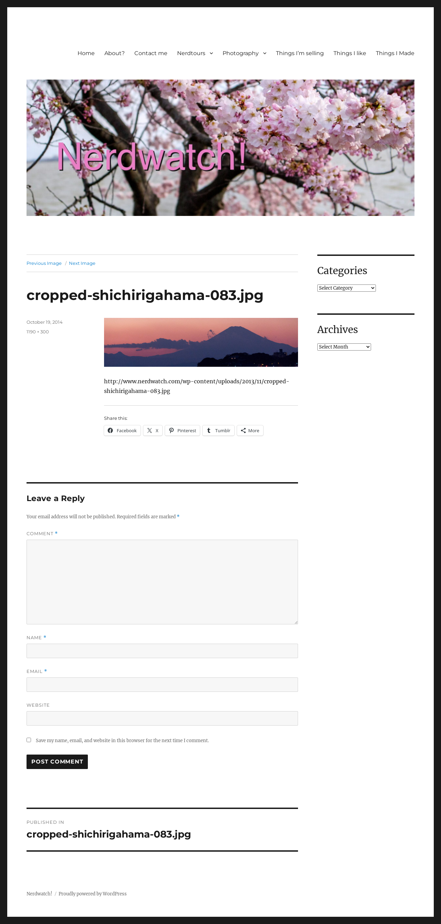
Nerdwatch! (39, 894)
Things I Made (395, 53)
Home (86, 53)
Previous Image (44, 263)
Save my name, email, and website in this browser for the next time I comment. (122, 741)
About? (114, 53)
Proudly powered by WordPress (93, 894)
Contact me (150, 53)
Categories (342, 270)
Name (37, 638)
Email (37, 671)
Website (38, 705)
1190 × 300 (38, 331)
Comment (42, 534)
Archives (337, 329)
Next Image (82, 263)
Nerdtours (191, 53)
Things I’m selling (300, 53)
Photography (241, 53)
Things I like (350, 53)
